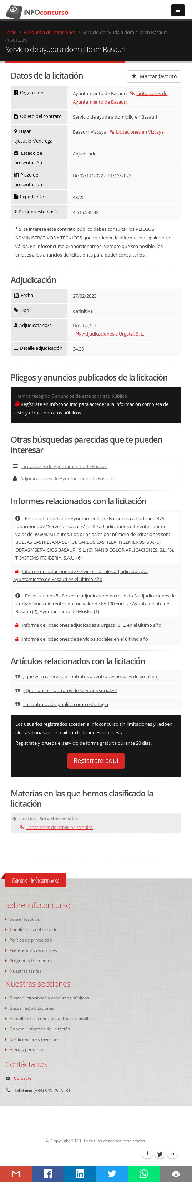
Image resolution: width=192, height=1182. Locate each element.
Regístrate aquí (96, 760)
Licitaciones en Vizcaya (137, 132)
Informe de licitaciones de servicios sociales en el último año (81, 639)
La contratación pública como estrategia (61, 704)
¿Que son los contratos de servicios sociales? (66, 690)
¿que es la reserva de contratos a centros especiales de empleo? (86, 676)
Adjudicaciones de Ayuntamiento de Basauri (63, 478)
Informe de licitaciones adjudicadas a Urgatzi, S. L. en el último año (88, 625)
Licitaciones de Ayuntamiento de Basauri (60, 466)
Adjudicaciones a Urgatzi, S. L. (110, 334)
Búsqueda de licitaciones (50, 32)
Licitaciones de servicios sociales (56, 827)
